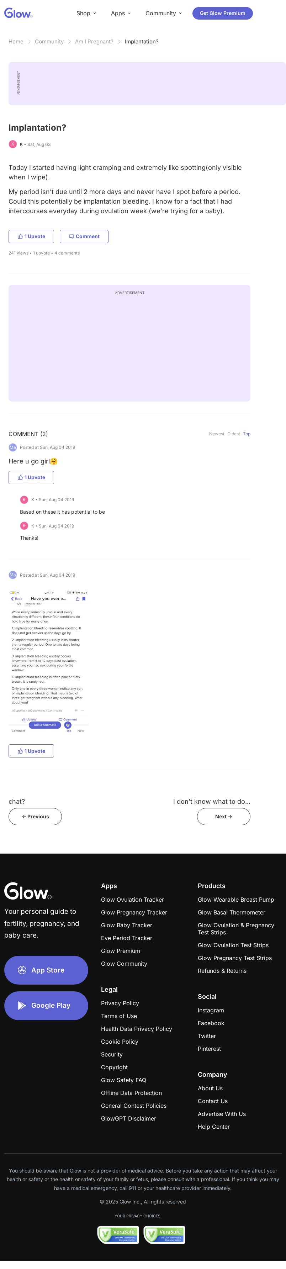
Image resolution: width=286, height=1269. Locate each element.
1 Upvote (31, 236)
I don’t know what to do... (211, 801)
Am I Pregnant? (94, 41)
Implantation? (142, 41)
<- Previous (35, 816)
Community (49, 41)
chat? (17, 801)
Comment (84, 236)
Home (16, 41)
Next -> (223, 816)
